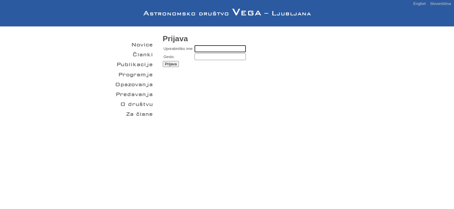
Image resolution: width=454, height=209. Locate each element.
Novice (142, 45)
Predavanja (134, 94)
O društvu (136, 104)
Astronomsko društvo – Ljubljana (227, 13)
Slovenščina (440, 3)
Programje (135, 75)
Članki (142, 55)
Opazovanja (134, 85)
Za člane (139, 114)
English (419, 3)
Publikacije (134, 65)
